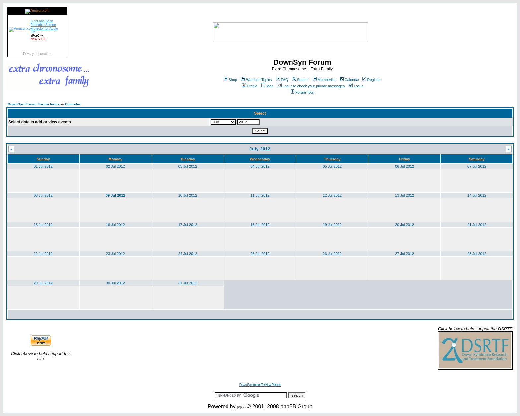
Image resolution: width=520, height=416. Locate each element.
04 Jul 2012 (260, 166)
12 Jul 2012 (332, 195)
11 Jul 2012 (260, 195)
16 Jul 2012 (115, 225)
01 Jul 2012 (43, 166)
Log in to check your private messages (311, 86)
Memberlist (324, 80)
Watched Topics (256, 80)
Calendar (349, 80)
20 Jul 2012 (404, 225)
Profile (249, 86)
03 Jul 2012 (187, 166)
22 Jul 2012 (43, 254)
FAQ (282, 80)
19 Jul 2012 (332, 225)
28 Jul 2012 (476, 254)
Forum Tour (302, 92)
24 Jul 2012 (187, 254)
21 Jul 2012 (476, 225)
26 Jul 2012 (332, 254)
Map (267, 86)
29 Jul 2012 (43, 283)
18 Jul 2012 (260, 225)
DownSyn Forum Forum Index (33, 104)
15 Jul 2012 (43, 225)
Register (371, 80)
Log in (356, 86)
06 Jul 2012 (404, 166)
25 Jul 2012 (260, 254)
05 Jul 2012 (332, 166)
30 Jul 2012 (115, 283)
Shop (230, 80)
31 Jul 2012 (187, 283)
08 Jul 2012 (43, 195)
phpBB (241, 407)
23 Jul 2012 (115, 254)
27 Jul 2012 (404, 254)
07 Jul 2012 (476, 166)
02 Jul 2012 (115, 166)
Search (300, 80)
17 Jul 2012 (187, 225)
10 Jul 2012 (187, 195)
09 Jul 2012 (115, 195)
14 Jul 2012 (476, 195)
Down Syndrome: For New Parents (260, 385)
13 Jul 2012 (404, 195)
